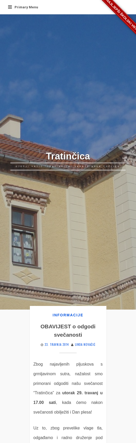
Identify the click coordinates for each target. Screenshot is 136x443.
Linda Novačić (85, 344)
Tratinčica (68, 156)
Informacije (68, 315)
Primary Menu (23, 7)
